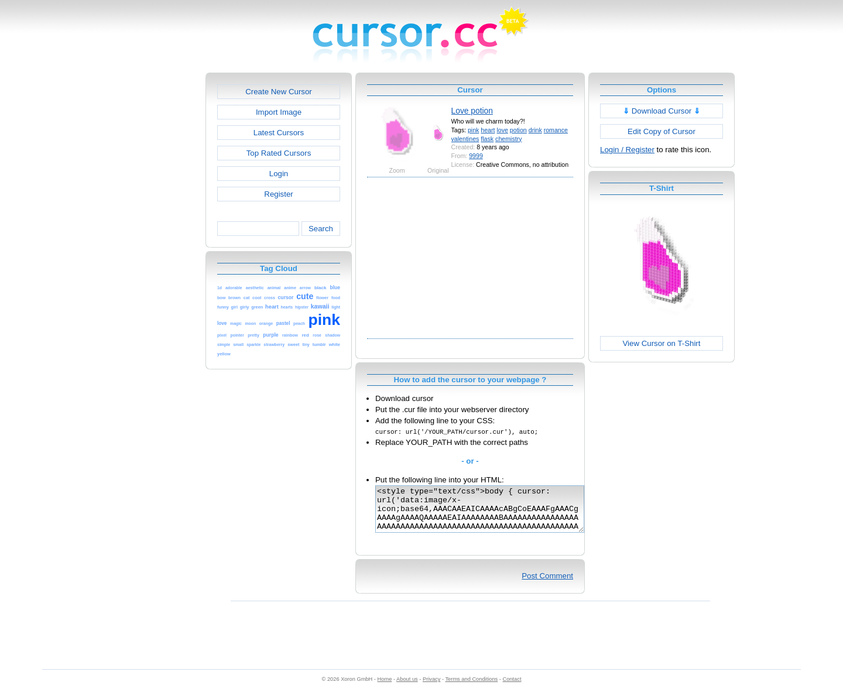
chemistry (508, 138)
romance (556, 129)
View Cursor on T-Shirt (662, 343)
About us (407, 688)
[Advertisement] (155, 248)
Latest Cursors (278, 132)
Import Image (278, 112)
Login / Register (627, 149)
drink (535, 129)
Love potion (472, 110)
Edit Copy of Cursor (661, 131)
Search (321, 228)
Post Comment (547, 584)
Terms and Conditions (471, 688)
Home (385, 688)
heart (488, 129)
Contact (512, 688)
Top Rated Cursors (278, 153)
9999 (476, 155)
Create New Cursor (278, 91)
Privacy (431, 688)
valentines (465, 138)
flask (487, 138)
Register (278, 194)
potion (518, 129)
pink (473, 129)
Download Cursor (661, 111)
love (502, 129)
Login (278, 173)
